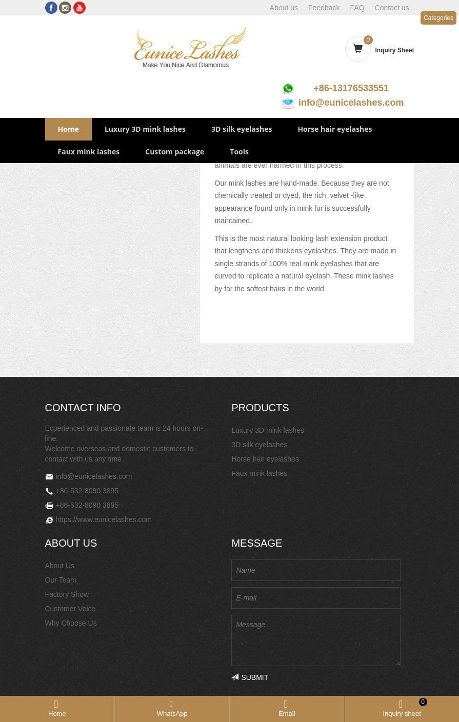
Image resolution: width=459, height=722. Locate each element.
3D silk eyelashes (241, 129)
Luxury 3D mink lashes (145, 129)
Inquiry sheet (405, 708)
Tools (239, 151)
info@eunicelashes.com (351, 102)
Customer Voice (70, 609)
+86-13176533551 (351, 88)
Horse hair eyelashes (334, 129)
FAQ (357, 8)
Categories (438, 18)
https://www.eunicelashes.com (104, 519)
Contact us (392, 8)
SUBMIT (249, 677)
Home (68, 129)
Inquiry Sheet (394, 50)
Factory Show (67, 594)
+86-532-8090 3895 (87, 491)
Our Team (60, 580)
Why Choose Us (71, 623)
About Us (60, 565)
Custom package (174, 151)
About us (284, 8)
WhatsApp (172, 713)
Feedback (324, 8)
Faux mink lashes (89, 151)
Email (286, 713)
